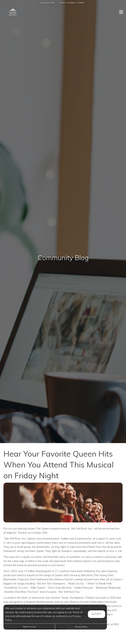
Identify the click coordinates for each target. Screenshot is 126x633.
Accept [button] (96, 614)
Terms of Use (29, 626)
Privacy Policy (81, 626)
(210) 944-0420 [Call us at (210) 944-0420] (47, 2)
